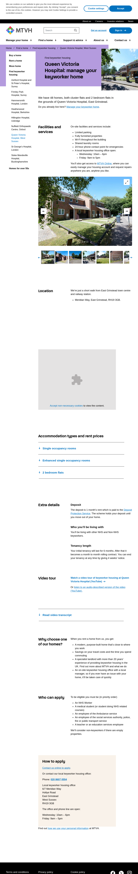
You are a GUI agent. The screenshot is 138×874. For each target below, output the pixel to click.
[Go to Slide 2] (61, 257)
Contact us (121, 40)
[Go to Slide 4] (89, 257)
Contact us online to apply (56, 768)
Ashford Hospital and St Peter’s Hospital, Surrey (21, 83)
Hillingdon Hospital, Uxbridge (20, 119)
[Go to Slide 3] (75, 257)
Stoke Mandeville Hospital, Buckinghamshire (19, 158)
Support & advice (73, 40)
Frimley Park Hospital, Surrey (19, 93)
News (130, 21)
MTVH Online (104, 163)
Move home (15, 66)
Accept (124, 8)
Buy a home (15, 55)
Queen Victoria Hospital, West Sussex (18, 138)
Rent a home (15, 61)
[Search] (61, 30)
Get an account (98, 30)
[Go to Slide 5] (103, 257)
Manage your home (17, 40)
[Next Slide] (126, 211)
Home (9, 48)
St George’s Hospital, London (21, 148)
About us (86, 21)
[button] (85, 211)
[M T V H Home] (20, 30)
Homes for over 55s (19, 168)
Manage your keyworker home (82, 107)
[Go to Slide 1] (48, 257)
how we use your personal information (68, 828)
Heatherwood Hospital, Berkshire (20, 110)
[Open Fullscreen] (126, 182)
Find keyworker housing (44, 48)
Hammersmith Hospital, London (19, 102)
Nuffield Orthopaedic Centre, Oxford (21, 128)
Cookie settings (96, 8)
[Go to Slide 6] (116, 257)
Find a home (46, 40)
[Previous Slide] (44, 211)
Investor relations (115, 21)
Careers (99, 21)
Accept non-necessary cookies (66, 405)
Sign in (118, 30)
